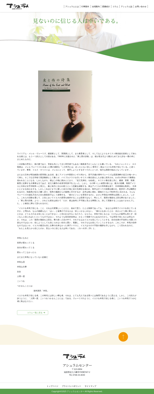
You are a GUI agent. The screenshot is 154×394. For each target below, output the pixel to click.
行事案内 (85, 6)
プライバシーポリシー (71, 386)
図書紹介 (106, 6)
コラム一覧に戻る (34, 312)
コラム (115, 6)
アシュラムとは (72, 6)
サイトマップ (90, 386)
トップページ (52, 386)
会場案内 (96, 6)
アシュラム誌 (126, 6)
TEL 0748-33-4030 (77, 375)
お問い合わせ (140, 6)
